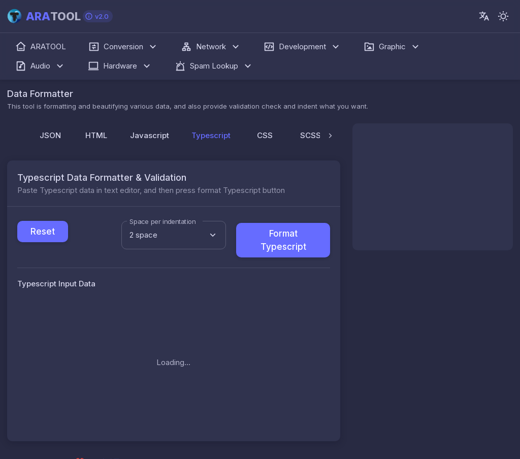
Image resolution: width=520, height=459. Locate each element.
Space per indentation (162, 221)
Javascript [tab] (149, 135)
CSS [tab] (265, 135)
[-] (503, 16)
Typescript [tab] (216, 139)
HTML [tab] (96, 135)
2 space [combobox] (143, 235)
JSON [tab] (50, 135)
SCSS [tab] (310, 135)
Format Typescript (283, 240)
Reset (42, 231)
